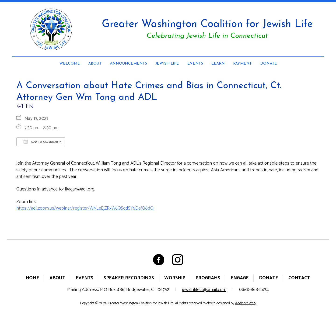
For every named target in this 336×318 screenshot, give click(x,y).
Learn (218, 64)
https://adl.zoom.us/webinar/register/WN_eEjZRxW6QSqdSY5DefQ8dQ (85, 208)
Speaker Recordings (129, 278)
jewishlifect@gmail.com (204, 290)
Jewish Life (167, 64)
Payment (242, 64)
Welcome (69, 64)
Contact (299, 278)
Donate (268, 64)
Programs (208, 278)
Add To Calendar (41, 141)
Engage (240, 278)
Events (195, 64)
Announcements (128, 64)
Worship (174, 278)
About (95, 64)
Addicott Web (245, 303)
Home (32, 278)
